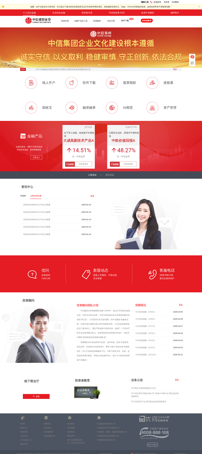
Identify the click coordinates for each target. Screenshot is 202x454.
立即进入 (36, 157)
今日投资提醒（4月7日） (145, 326)
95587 (22, 424)
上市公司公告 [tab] (35, 196)
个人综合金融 (29, 13)
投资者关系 (87, 13)
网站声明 (71, 436)
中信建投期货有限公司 (106, 424)
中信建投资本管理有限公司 (108, 428)
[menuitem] (29, 12)
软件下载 (125, 20)
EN (173, 2)
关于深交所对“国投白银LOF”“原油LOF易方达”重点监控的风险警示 (155, 394)
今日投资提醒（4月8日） (145, 319)
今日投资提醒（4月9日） (145, 312)
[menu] (101, 12)
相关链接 (71, 428)
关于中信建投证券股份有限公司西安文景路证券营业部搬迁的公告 (63, 69)
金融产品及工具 (81, 21)
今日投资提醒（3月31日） (146, 355)
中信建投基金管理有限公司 (108, 436)
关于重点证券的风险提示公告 (143, 388)
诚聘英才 (174, 13)
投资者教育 (48, 432)
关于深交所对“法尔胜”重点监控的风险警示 (148, 401)
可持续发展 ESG (117, 13)
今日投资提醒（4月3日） (145, 333)
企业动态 (24, 436)
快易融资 (97, 21)
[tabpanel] (57, 218)
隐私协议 (24, 444)
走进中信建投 (147, 13)
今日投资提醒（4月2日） (145, 340)
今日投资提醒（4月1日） (145, 347)
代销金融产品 (49, 436)
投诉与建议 (152, 445)
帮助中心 (24, 428)
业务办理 (111, 21)
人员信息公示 (26, 440)
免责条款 (71, 432)
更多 (175, 69)
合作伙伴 (47, 428)
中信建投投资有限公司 (106, 440)
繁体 (177, 2)
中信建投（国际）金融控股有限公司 (112, 432)
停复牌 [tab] (23, 196)
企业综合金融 (58, 13)
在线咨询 (24, 432)
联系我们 (71, 424)
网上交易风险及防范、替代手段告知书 (75, 440)
